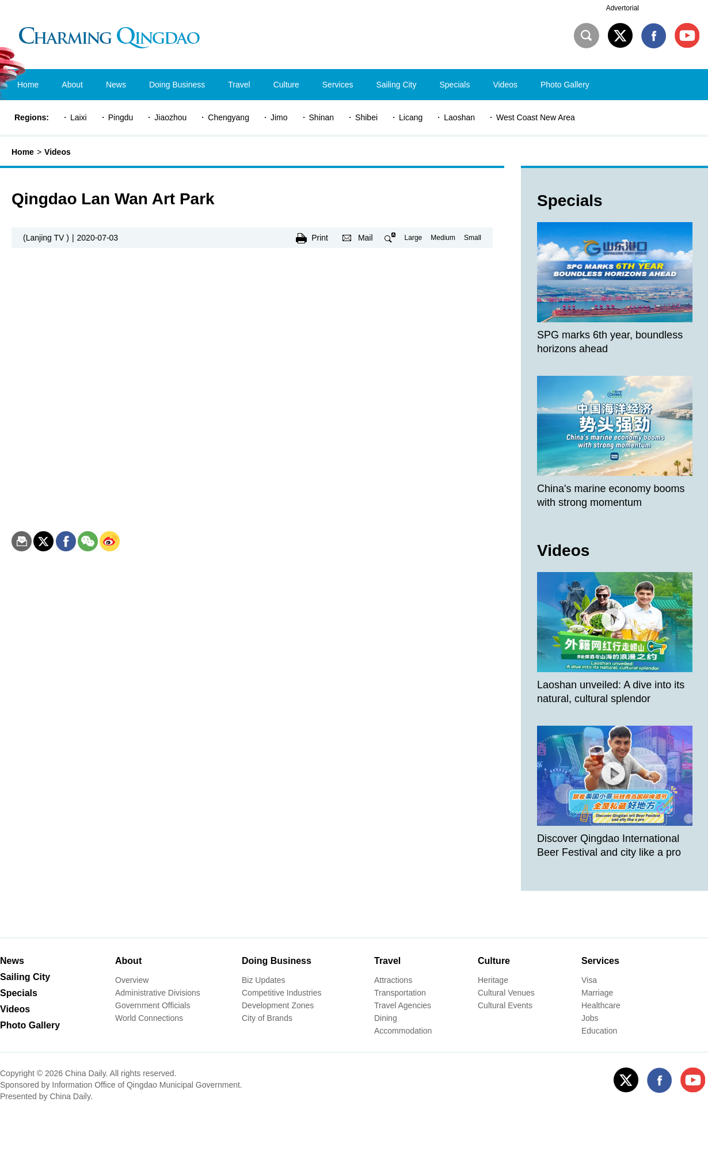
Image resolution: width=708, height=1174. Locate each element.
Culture (494, 961)
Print (319, 237)
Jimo (279, 117)
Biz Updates (263, 980)
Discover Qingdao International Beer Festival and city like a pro (609, 845)
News (12, 961)
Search (586, 35)
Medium (443, 238)
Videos (57, 152)
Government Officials (152, 1005)
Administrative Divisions (157, 992)
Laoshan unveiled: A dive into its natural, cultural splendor (610, 691)
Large (413, 238)
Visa (589, 980)
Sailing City (25, 977)
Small (472, 238)
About (128, 961)
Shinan (321, 117)
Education (599, 1030)
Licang (410, 117)
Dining (385, 1018)
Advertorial (622, 8)
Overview (132, 980)
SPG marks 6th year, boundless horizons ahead (610, 342)
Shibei (366, 117)
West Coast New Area (535, 117)
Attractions (393, 980)
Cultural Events (505, 1005)
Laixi (78, 117)
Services (600, 961)
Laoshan (459, 117)
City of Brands (267, 1018)
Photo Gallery (30, 1025)
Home (23, 152)
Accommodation (403, 1030)
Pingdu (121, 117)
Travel (387, 961)
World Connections (149, 1018)
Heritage (493, 980)
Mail (365, 237)
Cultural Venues (506, 992)
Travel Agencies (402, 1005)
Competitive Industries (282, 992)
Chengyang (228, 117)
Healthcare (601, 1005)
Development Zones (278, 1005)
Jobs (590, 1018)
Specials (570, 200)
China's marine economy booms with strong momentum (611, 495)
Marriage (597, 992)
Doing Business (276, 961)
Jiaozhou (170, 117)
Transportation (400, 992)
